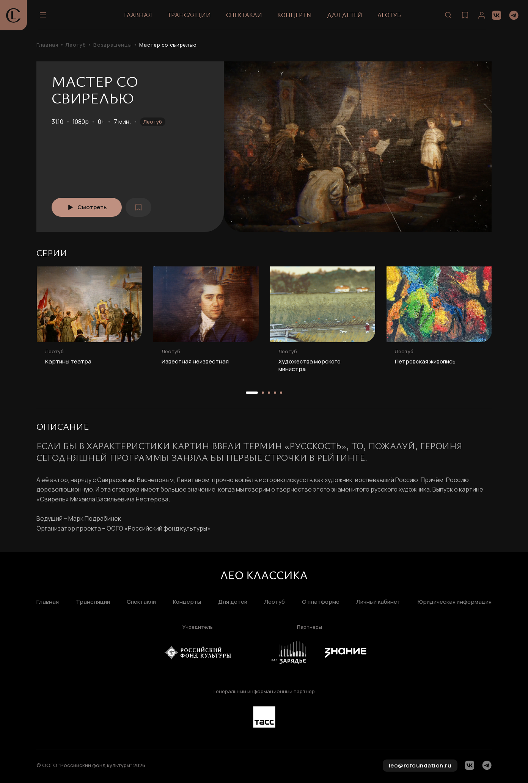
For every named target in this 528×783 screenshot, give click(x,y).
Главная (138, 15)
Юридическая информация (455, 602)
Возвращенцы (112, 45)
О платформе (320, 602)
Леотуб (389, 15)
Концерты (294, 15)
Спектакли (244, 15)
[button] (252, 393)
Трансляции (189, 15)
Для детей (344, 15)
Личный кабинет (378, 602)
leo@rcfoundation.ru (420, 765)
